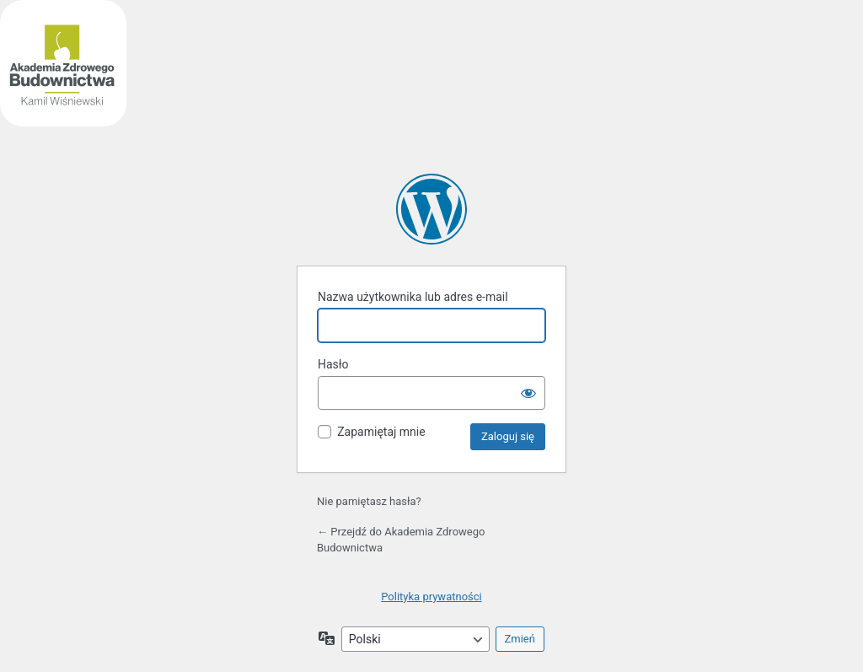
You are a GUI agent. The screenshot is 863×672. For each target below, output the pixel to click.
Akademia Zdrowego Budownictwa (431, 209)
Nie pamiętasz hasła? (369, 501)
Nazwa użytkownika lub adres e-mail (413, 297)
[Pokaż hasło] (528, 393)
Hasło (333, 364)
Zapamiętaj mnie (381, 431)
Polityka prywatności (431, 596)
